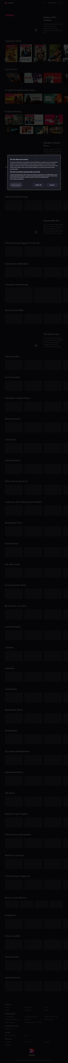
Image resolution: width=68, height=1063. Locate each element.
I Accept (51, 185)
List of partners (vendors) (17, 179)
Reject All (38, 185)
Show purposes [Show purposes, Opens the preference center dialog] (16, 185)
